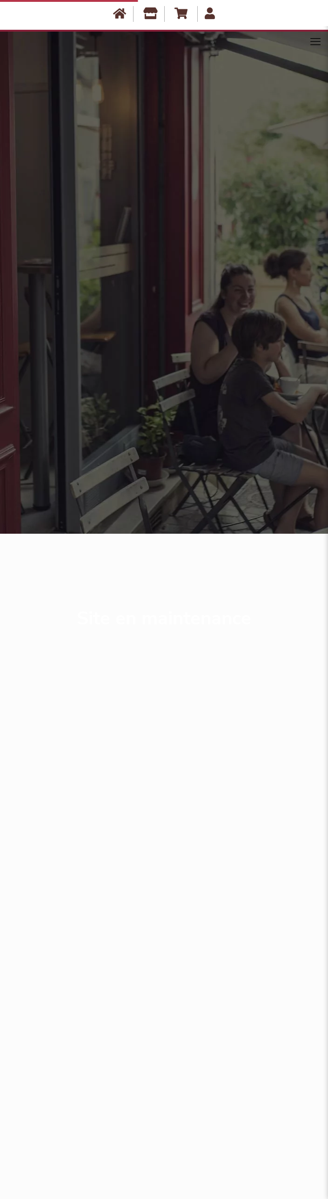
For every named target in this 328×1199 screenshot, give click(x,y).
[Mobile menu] (315, 42)
